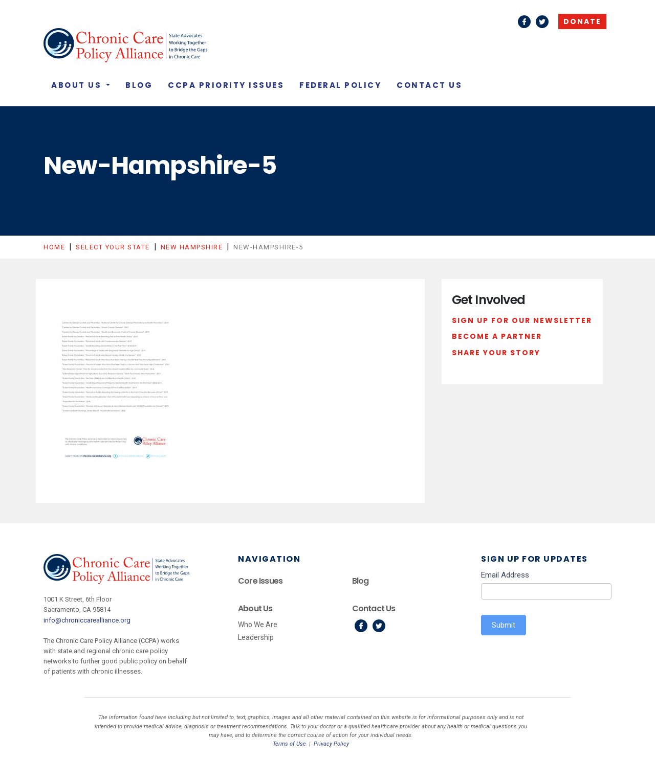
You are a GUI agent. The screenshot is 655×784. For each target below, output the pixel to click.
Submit (503, 625)
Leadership (256, 637)
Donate (582, 21)
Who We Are (257, 624)
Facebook (524, 21)
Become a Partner (497, 336)
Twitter (542, 21)
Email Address (505, 575)
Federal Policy (340, 85)
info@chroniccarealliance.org (86, 620)
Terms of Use (289, 744)
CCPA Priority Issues (226, 85)
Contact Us (429, 85)
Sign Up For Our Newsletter (522, 320)
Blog (138, 85)
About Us (77, 85)
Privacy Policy (331, 744)
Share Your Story (496, 353)
